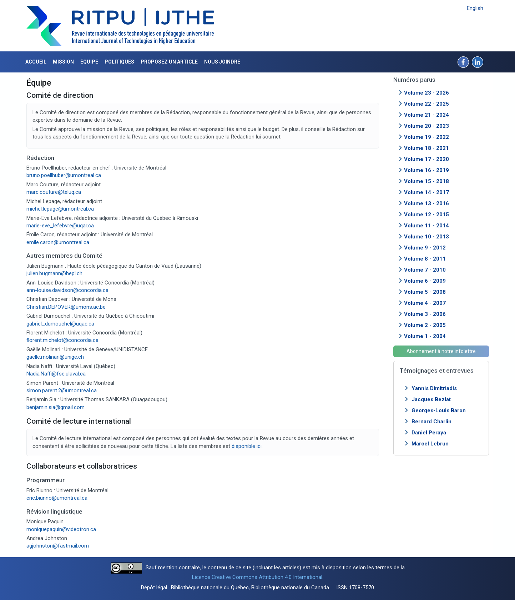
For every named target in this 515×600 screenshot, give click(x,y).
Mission (63, 62)
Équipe (89, 62)
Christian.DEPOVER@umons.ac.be (66, 307)
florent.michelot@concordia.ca (62, 340)
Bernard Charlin (431, 421)
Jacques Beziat (431, 399)
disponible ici (247, 446)
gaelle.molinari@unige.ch (55, 357)
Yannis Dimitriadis (434, 388)
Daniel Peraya (429, 432)
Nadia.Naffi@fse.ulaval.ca (56, 373)
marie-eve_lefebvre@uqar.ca (60, 225)
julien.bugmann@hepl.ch (54, 273)
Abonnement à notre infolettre (441, 351)
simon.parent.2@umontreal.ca (61, 390)
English (475, 8)
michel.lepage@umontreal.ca (60, 209)
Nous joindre (222, 62)
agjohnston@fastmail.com (57, 546)
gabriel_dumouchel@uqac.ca (61, 324)
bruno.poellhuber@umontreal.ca (63, 175)
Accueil (35, 62)
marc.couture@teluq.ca (53, 192)
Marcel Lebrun (430, 443)
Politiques (119, 62)
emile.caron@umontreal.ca (57, 242)
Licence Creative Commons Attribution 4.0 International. (257, 577)
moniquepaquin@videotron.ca (61, 529)
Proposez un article (169, 62)
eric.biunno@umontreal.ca (56, 498)
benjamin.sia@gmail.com (55, 407)
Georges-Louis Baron (439, 410)
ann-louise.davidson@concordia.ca (67, 290)
